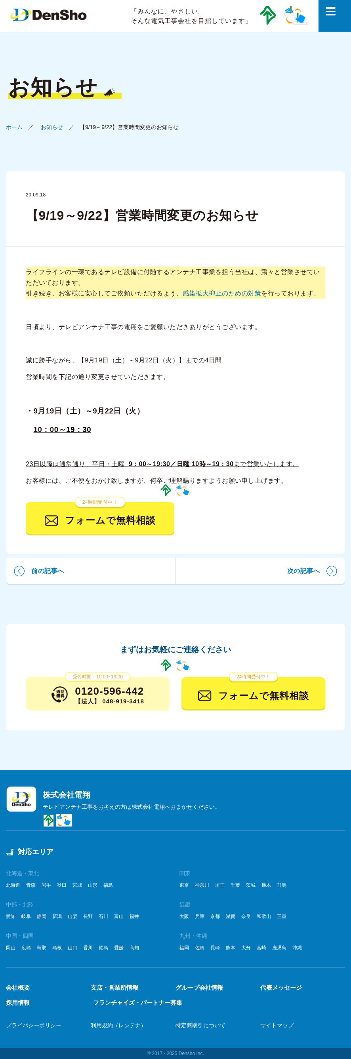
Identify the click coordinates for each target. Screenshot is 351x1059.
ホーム (14, 127)
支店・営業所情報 (114, 987)
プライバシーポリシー (33, 1025)
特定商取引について (200, 1025)
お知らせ (52, 127)
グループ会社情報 (199, 987)
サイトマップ (277, 1025)
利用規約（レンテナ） (118, 1025)
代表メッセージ (281, 987)
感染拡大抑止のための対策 (222, 293)
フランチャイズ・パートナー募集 (137, 1002)
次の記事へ (303, 571)
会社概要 (18, 987)
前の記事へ (47, 571)
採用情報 (18, 1002)
